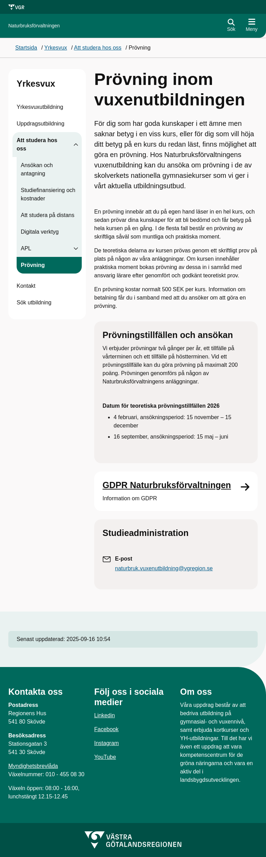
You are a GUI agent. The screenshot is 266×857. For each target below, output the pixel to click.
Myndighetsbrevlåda (33, 766)
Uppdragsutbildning (40, 124)
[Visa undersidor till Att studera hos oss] (76, 144)
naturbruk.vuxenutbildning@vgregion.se (164, 568)
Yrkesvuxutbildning (40, 107)
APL (26, 248)
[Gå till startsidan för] (34, 25)
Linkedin (104, 715)
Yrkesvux (36, 83)
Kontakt (26, 286)
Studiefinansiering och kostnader (48, 194)
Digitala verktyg (40, 232)
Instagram (106, 743)
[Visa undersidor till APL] (76, 248)
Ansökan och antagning (37, 169)
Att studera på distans (47, 215)
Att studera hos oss (37, 144)
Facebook (106, 729)
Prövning (33, 265)
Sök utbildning (34, 302)
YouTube (105, 757)
